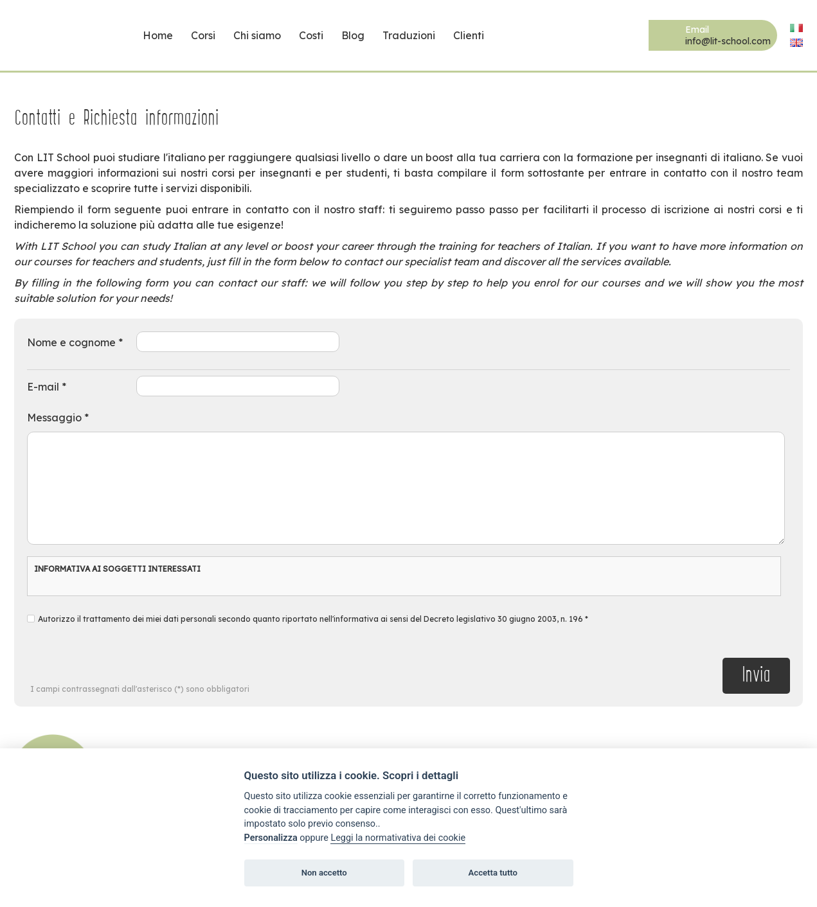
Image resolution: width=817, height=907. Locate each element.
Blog (352, 35)
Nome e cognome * (75, 342)
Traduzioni (408, 35)
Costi (311, 35)
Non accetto (324, 872)
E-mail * (46, 386)
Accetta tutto (493, 872)
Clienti (468, 35)
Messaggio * (58, 417)
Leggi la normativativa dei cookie (397, 837)
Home (158, 35)
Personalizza (271, 837)
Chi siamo (257, 35)
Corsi (203, 35)
